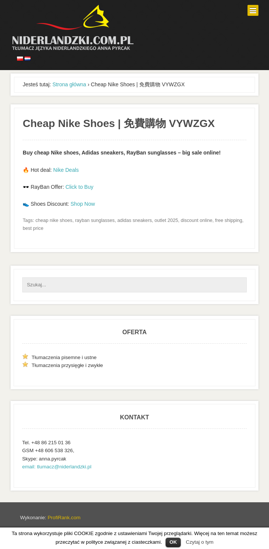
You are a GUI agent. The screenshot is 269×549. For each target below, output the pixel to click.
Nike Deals (66, 170)
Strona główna (69, 84)
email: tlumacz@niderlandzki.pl (56, 466)
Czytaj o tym (200, 542)
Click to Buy (80, 187)
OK (173, 542)
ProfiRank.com (64, 517)
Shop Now (83, 204)
